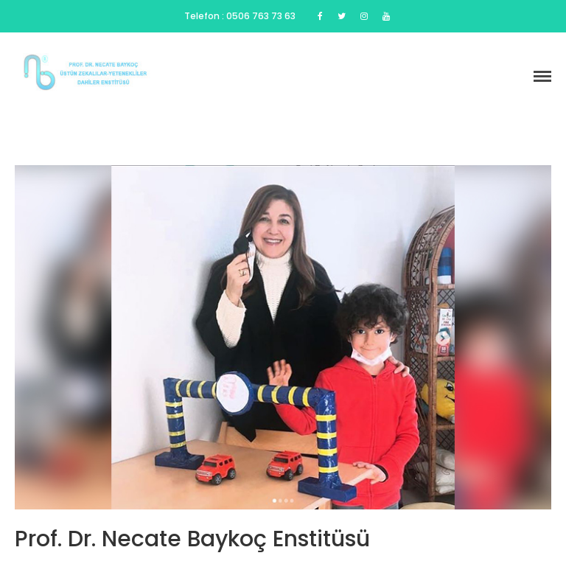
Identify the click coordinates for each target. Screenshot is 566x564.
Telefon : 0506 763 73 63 (240, 16)
